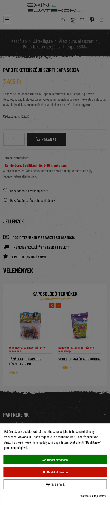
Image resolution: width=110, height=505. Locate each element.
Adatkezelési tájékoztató (93, 495)
